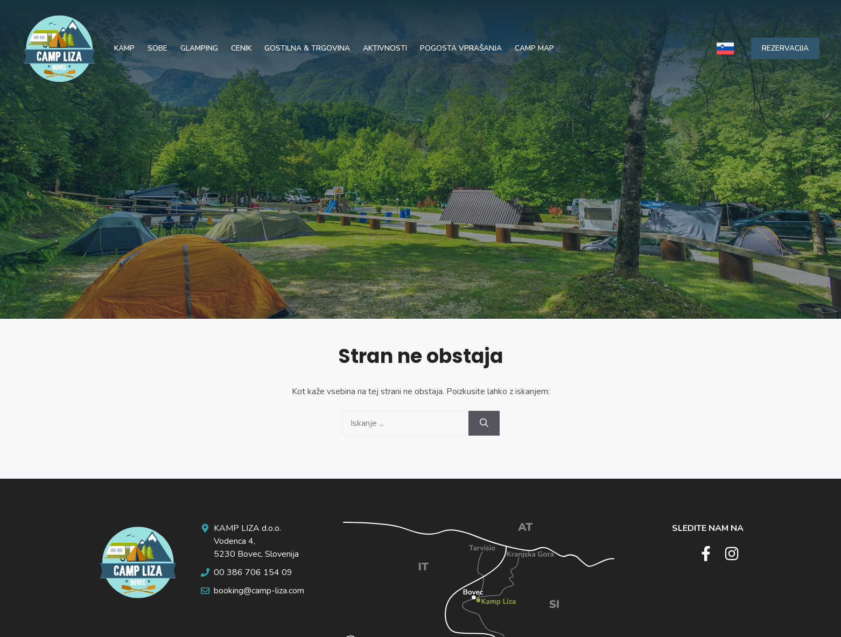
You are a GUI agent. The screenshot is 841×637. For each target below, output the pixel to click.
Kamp (124, 48)
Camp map (534, 48)
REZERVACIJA (785, 48)
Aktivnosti (385, 48)
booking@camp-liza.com (259, 591)
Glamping (199, 48)
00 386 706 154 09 (253, 572)
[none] (725, 48)
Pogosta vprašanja (461, 48)
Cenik (241, 48)
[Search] (484, 423)
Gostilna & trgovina (307, 48)
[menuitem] (725, 48)
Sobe (157, 48)
